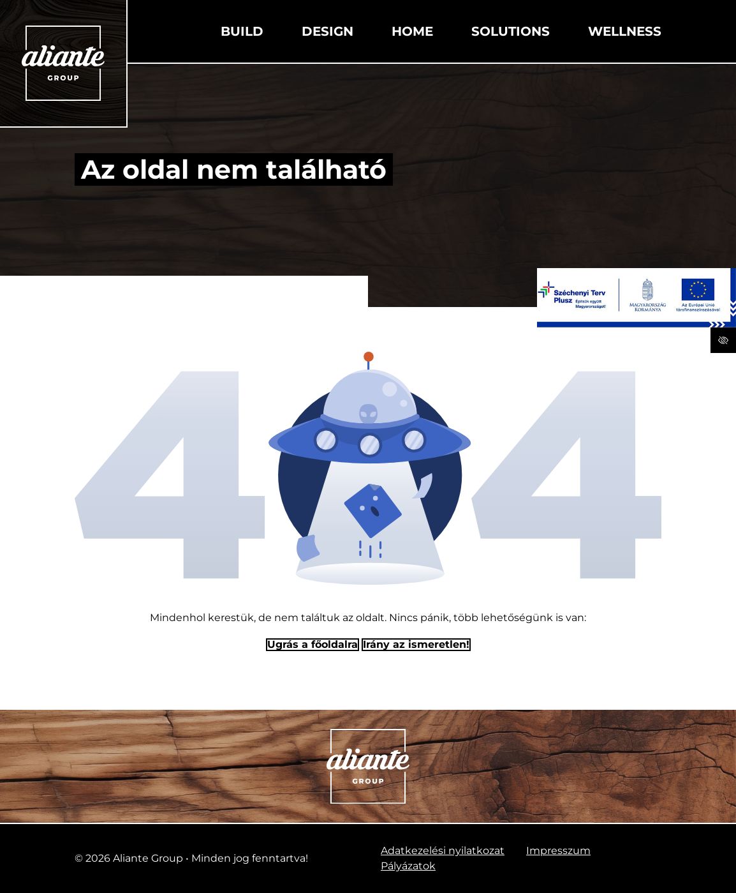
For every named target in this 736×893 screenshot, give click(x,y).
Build (242, 31)
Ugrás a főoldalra (312, 644)
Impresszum (558, 850)
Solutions (510, 31)
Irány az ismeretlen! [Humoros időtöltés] (416, 644)
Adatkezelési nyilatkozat (442, 850)
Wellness (624, 31)
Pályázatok (408, 866)
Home (412, 31)
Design (327, 31)
